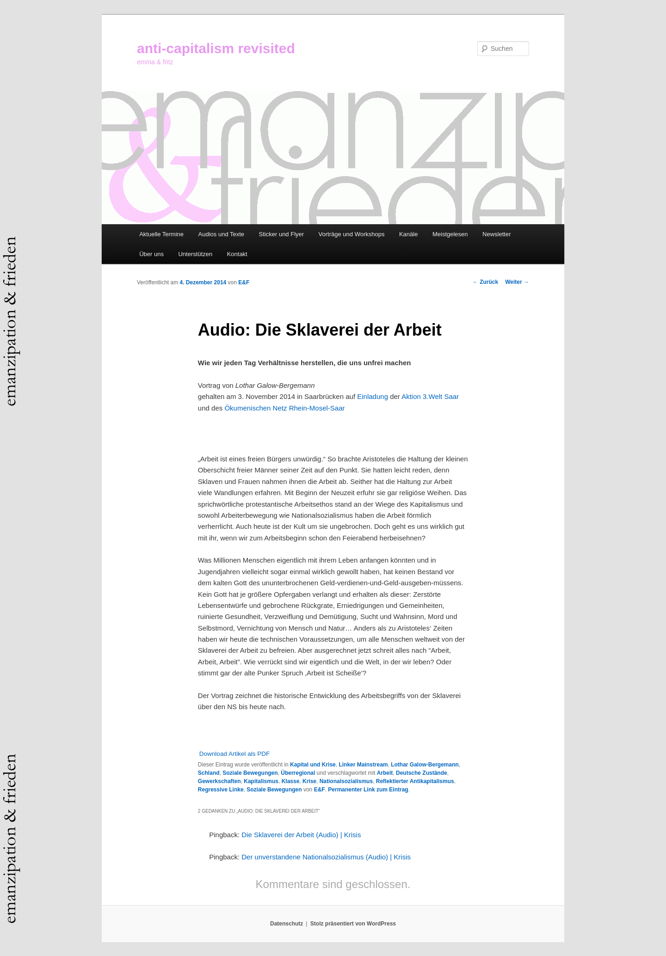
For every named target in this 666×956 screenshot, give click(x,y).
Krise (309, 781)
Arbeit (385, 773)
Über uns (151, 254)
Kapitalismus (261, 781)
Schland (209, 773)
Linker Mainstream (363, 764)
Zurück (485, 282)
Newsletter (496, 234)
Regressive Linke (221, 789)
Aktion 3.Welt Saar (430, 396)
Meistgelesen (450, 234)
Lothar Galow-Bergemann (425, 764)
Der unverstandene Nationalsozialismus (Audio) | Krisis (326, 857)
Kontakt (237, 254)
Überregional (298, 773)
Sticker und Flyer (281, 234)
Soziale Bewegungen (250, 773)
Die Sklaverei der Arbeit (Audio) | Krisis (301, 835)
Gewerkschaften (219, 781)
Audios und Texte (221, 234)
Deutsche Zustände (421, 773)
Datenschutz (286, 923)
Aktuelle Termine (161, 234)
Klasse (291, 781)
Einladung (372, 396)
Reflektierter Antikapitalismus (415, 781)
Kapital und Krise (313, 764)
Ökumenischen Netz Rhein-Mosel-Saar (284, 408)
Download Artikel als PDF (234, 753)
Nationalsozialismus (346, 781)
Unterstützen (195, 254)
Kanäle (408, 234)
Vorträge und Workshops (352, 234)
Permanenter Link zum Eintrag (368, 789)
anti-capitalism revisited (216, 48)
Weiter (517, 282)
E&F (243, 282)
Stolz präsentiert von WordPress (353, 923)
